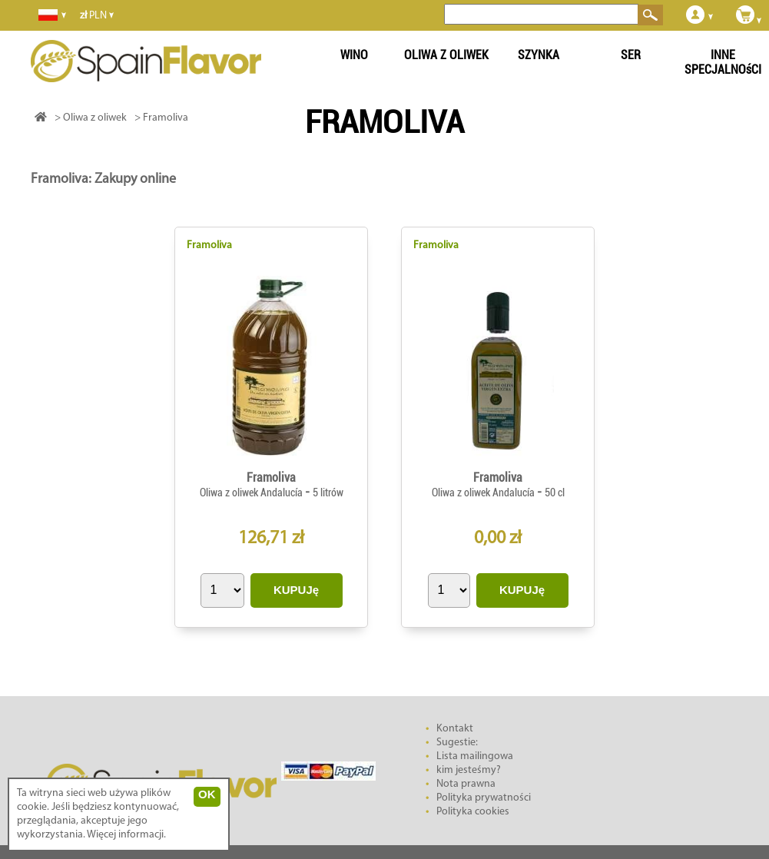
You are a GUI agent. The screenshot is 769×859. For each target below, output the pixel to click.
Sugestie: (457, 742)
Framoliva (209, 245)
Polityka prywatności (483, 798)
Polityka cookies (472, 812)
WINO (354, 55)
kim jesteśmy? (468, 770)
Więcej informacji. (126, 835)
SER (631, 55)
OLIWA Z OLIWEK (446, 55)
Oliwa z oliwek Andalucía (252, 492)
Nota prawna (466, 784)
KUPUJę (296, 589)
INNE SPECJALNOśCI (722, 62)
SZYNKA (538, 55)
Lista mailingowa (474, 756)
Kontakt (454, 729)
